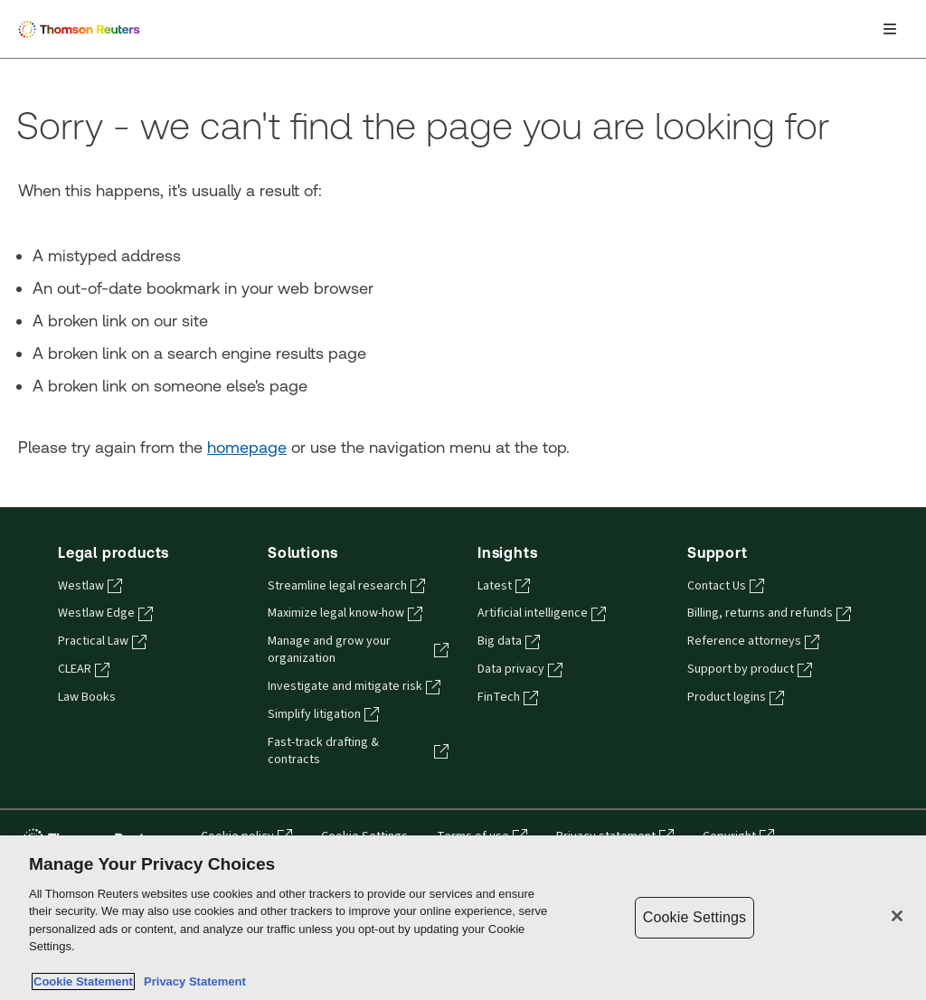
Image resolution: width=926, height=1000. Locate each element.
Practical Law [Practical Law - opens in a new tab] (102, 641)
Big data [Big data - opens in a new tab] (508, 641)
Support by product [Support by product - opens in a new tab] (749, 669)
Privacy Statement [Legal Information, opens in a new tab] (191, 981)
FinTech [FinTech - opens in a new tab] (507, 697)
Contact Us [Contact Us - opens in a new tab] (725, 586)
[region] (463, 917)
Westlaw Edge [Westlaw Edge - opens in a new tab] (105, 613)
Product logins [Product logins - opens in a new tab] (735, 697)
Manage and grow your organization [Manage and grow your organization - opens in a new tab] (358, 649)
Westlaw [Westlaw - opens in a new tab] (90, 586)
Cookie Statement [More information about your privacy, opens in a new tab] (83, 981)
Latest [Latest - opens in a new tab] (503, 586)
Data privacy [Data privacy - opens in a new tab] (519, 669)
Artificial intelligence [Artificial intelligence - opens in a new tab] (541, 613)
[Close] (897, 916)
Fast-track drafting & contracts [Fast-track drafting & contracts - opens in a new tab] (358, 751)
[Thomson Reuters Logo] (82, 29)
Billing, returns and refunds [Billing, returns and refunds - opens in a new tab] (769, 613)
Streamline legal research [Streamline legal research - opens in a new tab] (346, 586)
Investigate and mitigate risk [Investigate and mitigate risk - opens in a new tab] (354, 686)
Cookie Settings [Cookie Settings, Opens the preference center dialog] (694, 917)
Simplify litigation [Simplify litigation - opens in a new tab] (323, 714)
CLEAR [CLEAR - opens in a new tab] (83, 669)
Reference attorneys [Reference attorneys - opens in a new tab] (753, 641)
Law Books (87, 697)
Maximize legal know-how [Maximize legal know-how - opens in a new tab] (345, 613)
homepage (247, 447)
